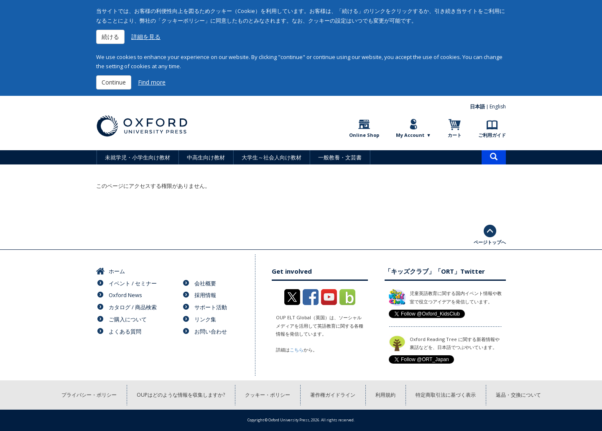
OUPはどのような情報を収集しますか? (181, 394)
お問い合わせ (210, 331)
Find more (152, 82)
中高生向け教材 (206, 157)
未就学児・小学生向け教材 (137, 157)
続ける (110, 37)
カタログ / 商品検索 (133, 307)
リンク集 (205, 319)
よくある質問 (125, 331)
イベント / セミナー (133, 283)
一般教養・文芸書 (340, 157)
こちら (297, 349)
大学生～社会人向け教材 (271, 157)
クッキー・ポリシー (267, 394)
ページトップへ (490, 242)
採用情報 (205, 295)
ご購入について (128, 319)
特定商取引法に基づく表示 (446, 394)
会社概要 (205, 283)
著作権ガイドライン (332, 394)
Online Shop (364, 135)
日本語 (477, 106)
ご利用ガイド (492, 135)
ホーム (117, 271)
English (498, 106)
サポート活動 (210, 307)
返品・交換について (518, 394)
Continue (114, 82)
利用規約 (385, 394)
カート (455, 135)
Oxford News (125, 295)
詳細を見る (146, 37)
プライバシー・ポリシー (89, 394)
